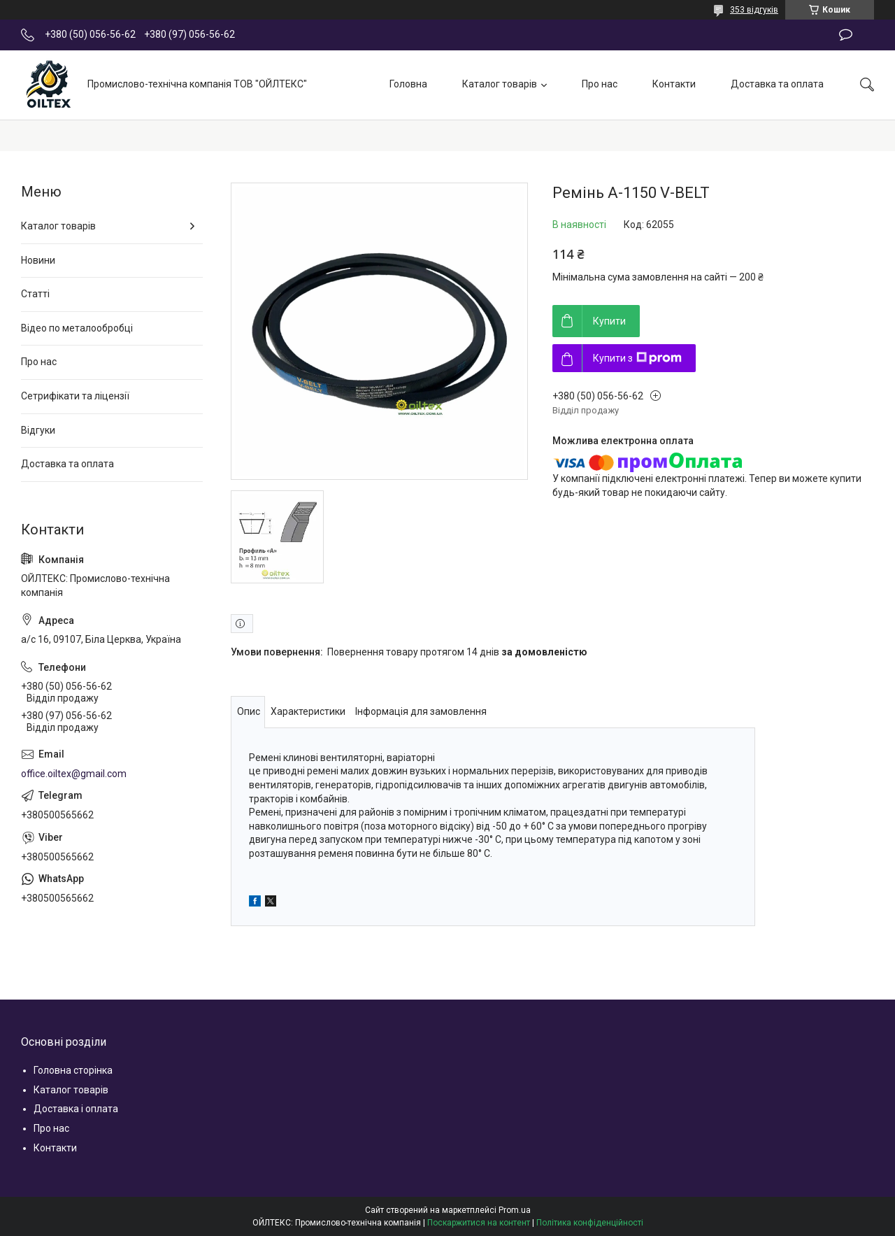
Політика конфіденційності (589, 1223)
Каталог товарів (499, 84)
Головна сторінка (73, 1070)
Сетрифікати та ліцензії (75, 396)
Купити (609, 321)
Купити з (637, 358)
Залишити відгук (845, 35)
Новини (38, 260)
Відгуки (38, 430)
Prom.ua (515, 1210)
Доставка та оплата (777, 84)
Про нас (599, 84)
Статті (35, 293)
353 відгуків (754, 10)
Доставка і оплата (76, 1108)
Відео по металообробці (77, 328)
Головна (408, 84)
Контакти (674, 84)
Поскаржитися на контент (478, 1223)
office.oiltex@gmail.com (74, 773)
